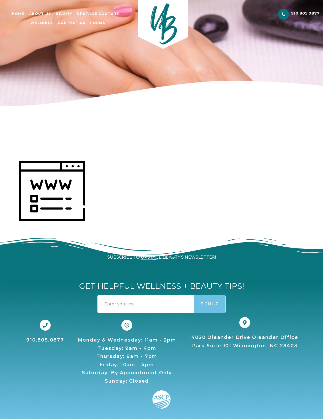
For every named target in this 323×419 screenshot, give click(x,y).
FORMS (97, 23)
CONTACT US (71, 23)
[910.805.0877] (283, 14)
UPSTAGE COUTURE (98, 13)
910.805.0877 (305, 13)
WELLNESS (41, 23)
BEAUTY (64, 13)
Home (18, 13)
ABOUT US (40, 13)
